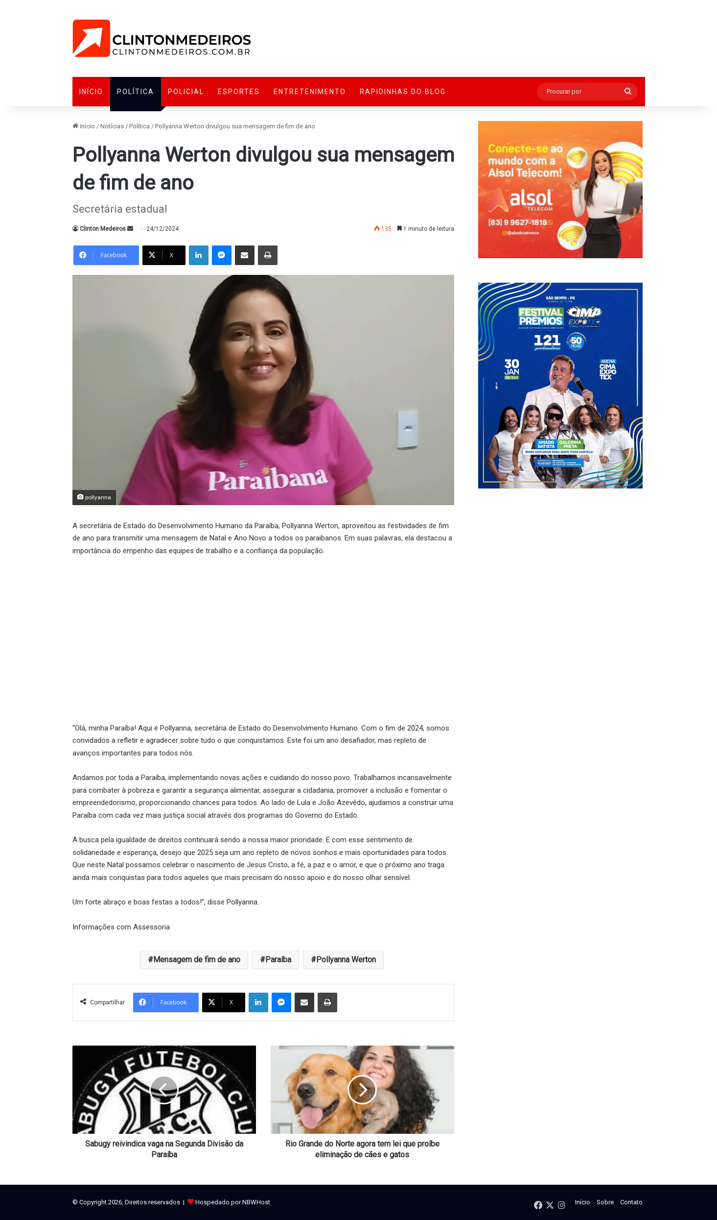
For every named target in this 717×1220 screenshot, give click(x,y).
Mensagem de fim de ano (196, 959)
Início (91, 92)
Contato (631, 1202)
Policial (186, 92)
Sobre (605, 1202)
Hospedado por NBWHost (232, 1202)
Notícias (112, 126)
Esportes (239, 92)
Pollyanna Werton (346, 959)
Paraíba (278, 959)
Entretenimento (310, 92)
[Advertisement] (263, 638)
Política (135, 92)
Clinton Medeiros (103, 228)
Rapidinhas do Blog (403, 92)
